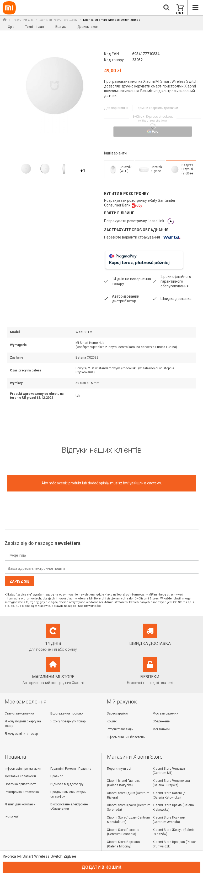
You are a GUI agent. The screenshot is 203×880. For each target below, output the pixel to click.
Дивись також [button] (87, 27)
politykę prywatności (87, 605)
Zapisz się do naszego (43, 543)
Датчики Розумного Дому (58, 20)
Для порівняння (116, 108)
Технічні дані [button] (35, 27)
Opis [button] (11, 27)
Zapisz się (19, 581)
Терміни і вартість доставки (156, 108)
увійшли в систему (145, 482)
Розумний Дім (23, 20)
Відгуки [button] (61, 27)
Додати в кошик (101, 867)
